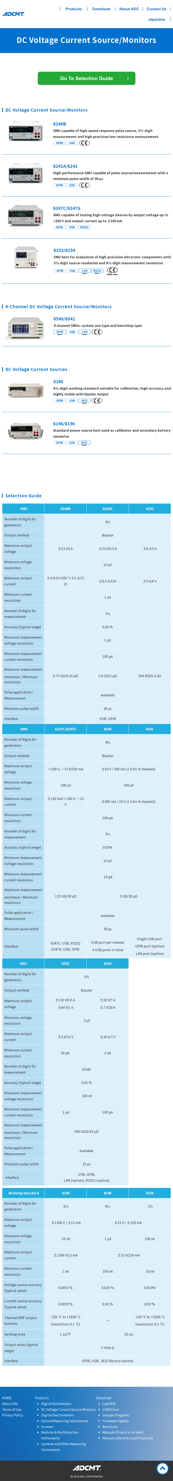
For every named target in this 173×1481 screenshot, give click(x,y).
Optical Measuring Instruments (64, 1420)
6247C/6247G (66, 208)
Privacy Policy (12, 1415)
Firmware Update (115, 1420)
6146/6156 (64, 423)
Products (42, 1397)
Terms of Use (11, 1409)
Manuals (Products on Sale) (123, 1432)
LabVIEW (109, 1403)
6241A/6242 (65, 166)
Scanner (47, 1426)
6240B (59, 124)
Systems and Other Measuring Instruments (63, 1446)
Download (103, 1397)
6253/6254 (64, 250)
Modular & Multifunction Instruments (60, 1435)
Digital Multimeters (56, 1403)
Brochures (110, 1426)
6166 (58, 381)
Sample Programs (115, 1415)
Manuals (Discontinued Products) (127, 1438)
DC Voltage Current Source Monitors (68, 1409)
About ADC (10, 1403)
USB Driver (110, 1409)
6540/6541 (64, 319)
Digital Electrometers (57, 1415)
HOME (6, 1397)
